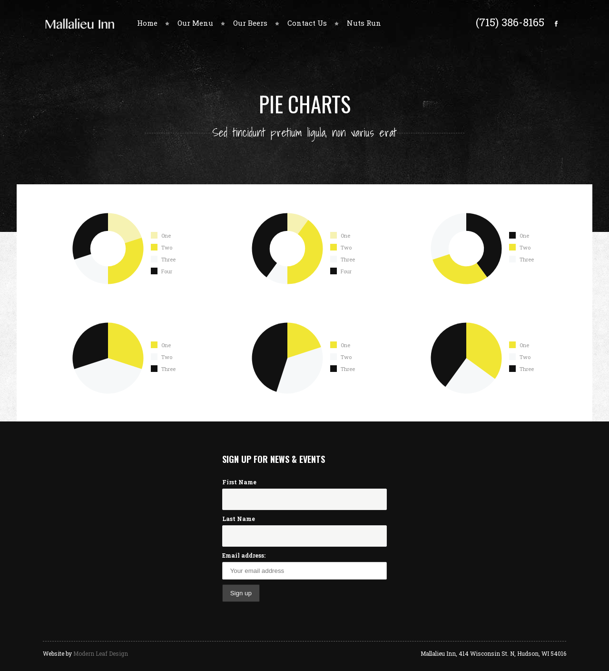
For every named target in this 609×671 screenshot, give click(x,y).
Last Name (238, 518)
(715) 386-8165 (510, 22)
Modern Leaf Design (100, 653)
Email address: (243, 555)
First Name (239, 482)
